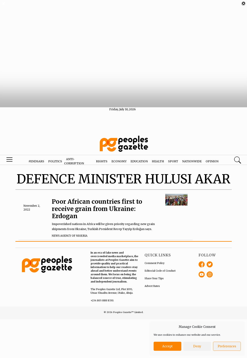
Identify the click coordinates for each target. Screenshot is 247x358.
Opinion (212, 157)
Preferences (227, 346)
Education (139, 157)
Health (158, 157)
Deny (197, 346)
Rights (101, 157)
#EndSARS (36, 157)
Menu (13, 157)
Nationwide (192, 157)
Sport (173, 157)
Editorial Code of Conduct (160, 266)
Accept (167, 346)
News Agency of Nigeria (69, 232)
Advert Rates (152, 282)
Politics (55, 157)
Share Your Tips (154, 274)
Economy (119, 157)
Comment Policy (154, 259)
